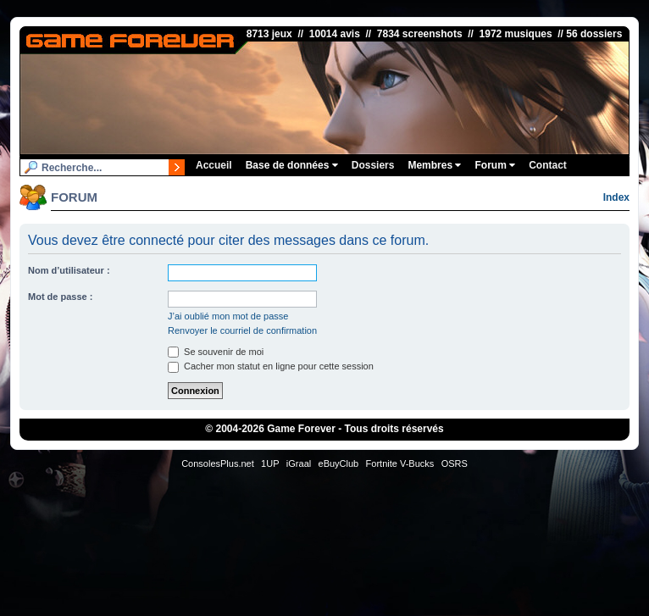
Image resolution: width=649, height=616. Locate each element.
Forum (494, 165)
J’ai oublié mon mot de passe (228, 316)
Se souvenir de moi (215, 352)
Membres (434, 165)
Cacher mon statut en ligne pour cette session (271, 366)
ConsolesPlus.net (217, 463)
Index (616, 197)
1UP (270, 463)
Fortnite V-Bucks (400, 463)
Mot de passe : (60, 296)
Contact (548, 165)
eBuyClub (339, 463)
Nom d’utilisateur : (69, 270)
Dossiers (373, 165)
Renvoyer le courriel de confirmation (242, 330)
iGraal (298, 463)
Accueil (214, 165)
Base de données (292, 165)
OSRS (454, 463)
